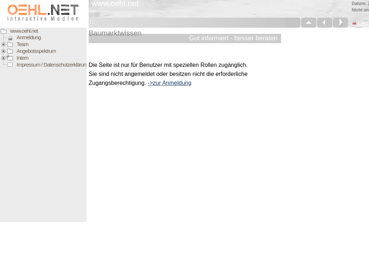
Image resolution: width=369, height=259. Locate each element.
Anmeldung (29, 37)
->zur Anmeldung (169, 83)
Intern (22, 58)
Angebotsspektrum (36, 51)
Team (22, 44)
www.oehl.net (24, 31)
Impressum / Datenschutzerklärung (53, 65)
